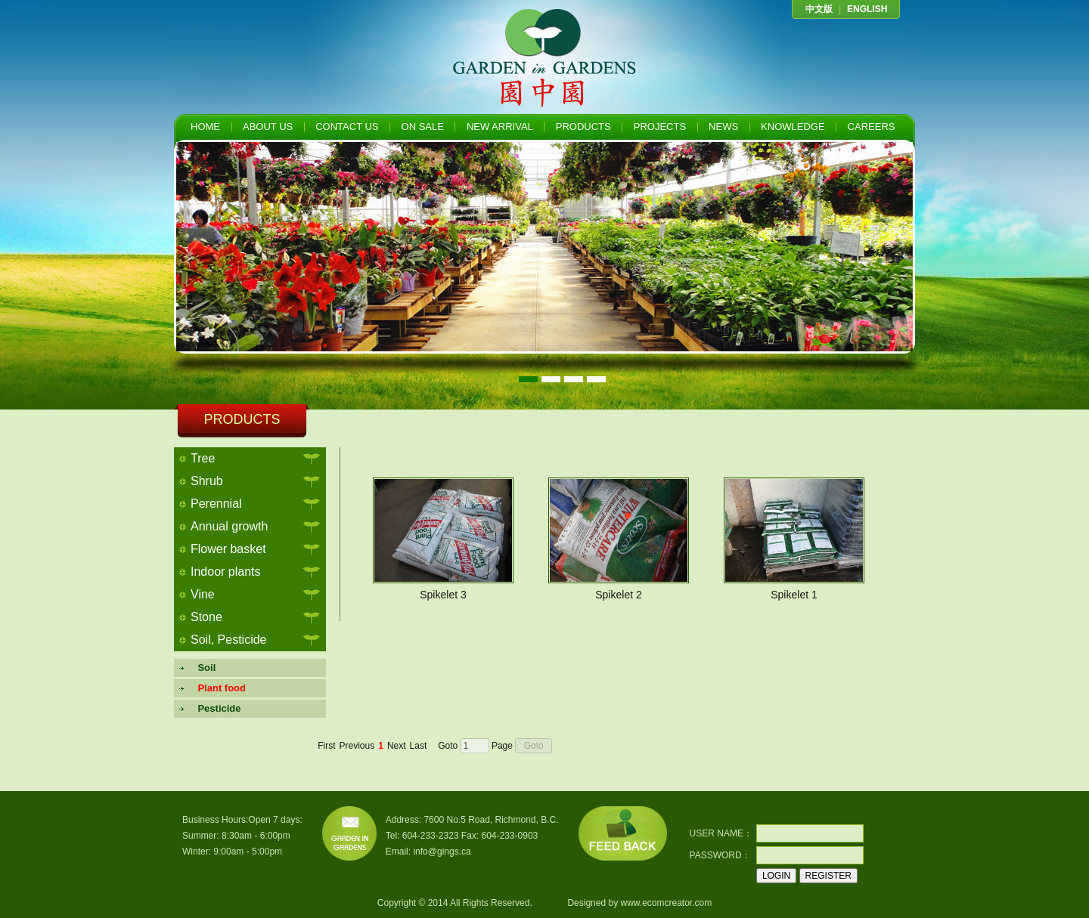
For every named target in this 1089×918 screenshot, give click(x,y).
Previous (357, 745)
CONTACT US (346, 126)
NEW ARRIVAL (500, 126)
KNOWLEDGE (793, 126)
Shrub (207, 480)
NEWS (723, 126)
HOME (205, 126)
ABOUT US (268, 126)
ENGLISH (867, 9)
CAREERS (871, 126)
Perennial (216, 503)
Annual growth (229, 526)
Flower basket (228, 548)
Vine (203, 594)
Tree (203, 458)
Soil (201, 667)
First (326, 745)
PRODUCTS (583, 126)
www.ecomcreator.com (666, 903)
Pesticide (214, 708)
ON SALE (423, 126)
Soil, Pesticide (229, 639)
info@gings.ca (441, 851)
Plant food (216, 688)
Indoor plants (226, 571)
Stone (206, 616)
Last (418, 745)
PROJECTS (660, 126)
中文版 (819, 9)
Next (396, 745)
